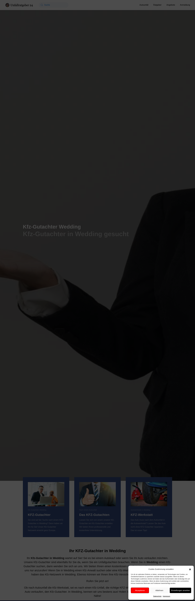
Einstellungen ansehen (180, 590)
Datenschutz (157, 596)
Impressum (166, 596)
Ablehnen (159, 590)
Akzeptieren (140, 590)
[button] (190, 569)
